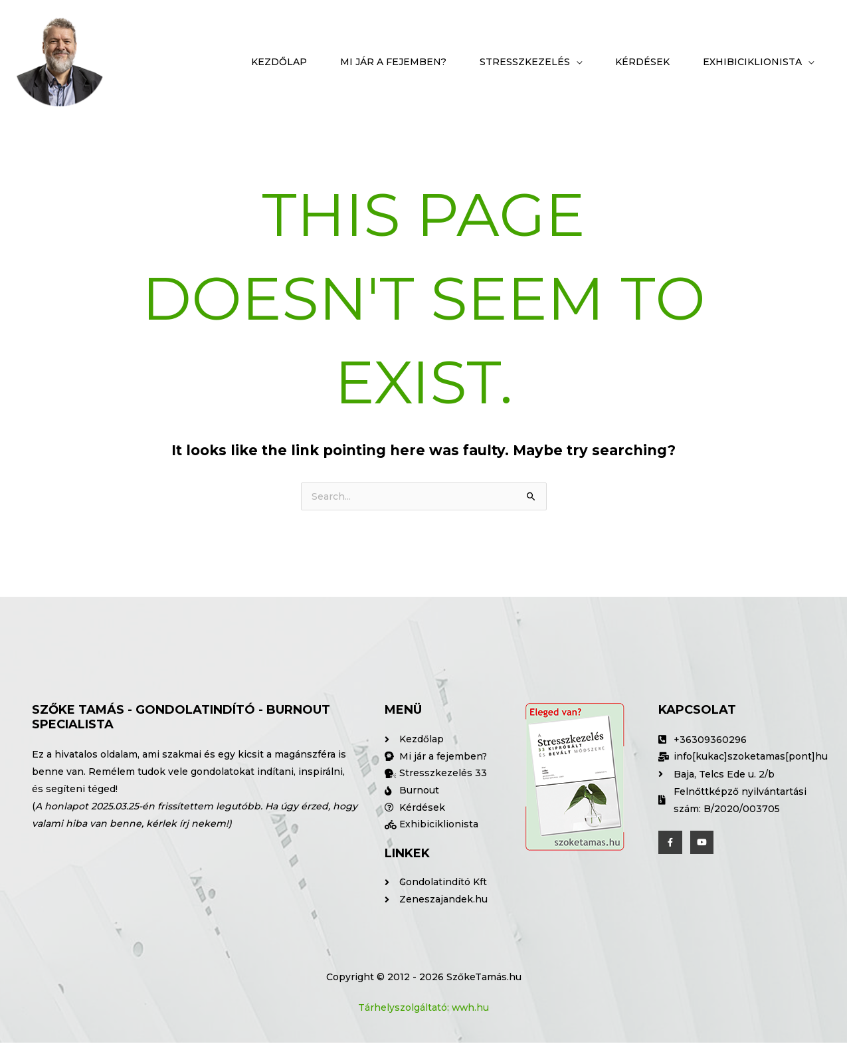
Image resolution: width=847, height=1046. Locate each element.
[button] (531, 62)
